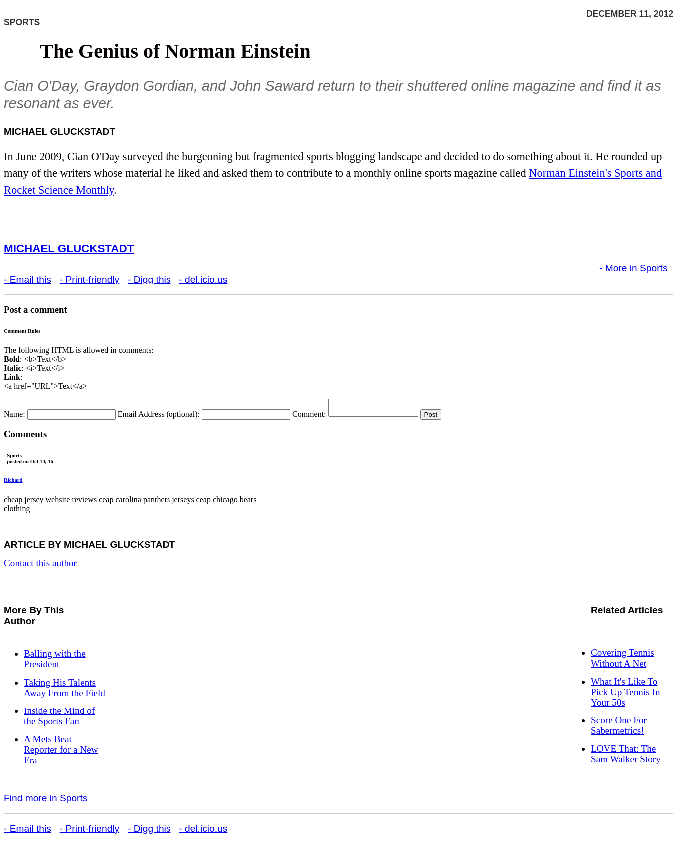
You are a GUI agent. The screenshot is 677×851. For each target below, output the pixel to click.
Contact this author (40, 566)
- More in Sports (633, 268)
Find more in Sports (45, 801)
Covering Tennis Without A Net (622, 660)
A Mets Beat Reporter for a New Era (61, 752)
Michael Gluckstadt (69, 248)
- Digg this (149, 279)
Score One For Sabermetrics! (619, 728)
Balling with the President (55, 661)
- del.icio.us (203, 279)
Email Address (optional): (159, 417)
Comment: (309, 417)
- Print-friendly (89, 279)
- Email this (27, 279)
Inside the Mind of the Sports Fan (59, 719)
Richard (13, 483)
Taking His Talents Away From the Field (64, 690)
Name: (14, 417)
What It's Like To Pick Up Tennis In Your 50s (625, 694)
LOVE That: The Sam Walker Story (626, 756)
